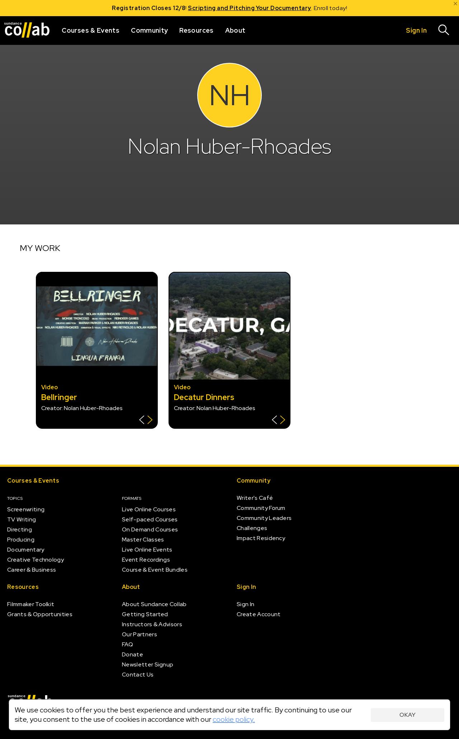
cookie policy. (234, 719)
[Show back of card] (145, 420)
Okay (407, 715)
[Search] (444, 30)
